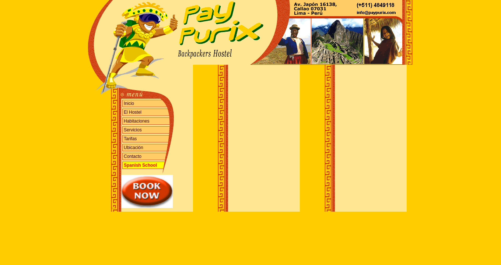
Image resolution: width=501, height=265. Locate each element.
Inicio (129, 103)
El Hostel (132, 112)
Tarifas (130, 138)
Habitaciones (136, 121)
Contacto (132, 156)
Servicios (133, 129)
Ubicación (133, 147)
